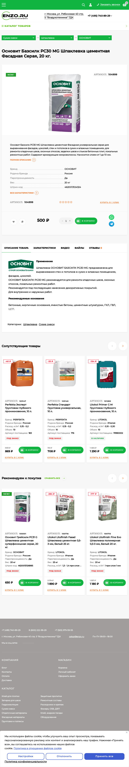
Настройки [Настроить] (25, 756)
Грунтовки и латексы (13, 721)
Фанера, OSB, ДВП (50, 708)
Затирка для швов (11, 700)
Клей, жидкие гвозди (51, 713)
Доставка (7, 680)
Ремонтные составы (50, 700)
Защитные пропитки (51, 696)
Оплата (5, 676)
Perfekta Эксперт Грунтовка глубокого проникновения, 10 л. (18, 408)
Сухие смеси (47, 324)
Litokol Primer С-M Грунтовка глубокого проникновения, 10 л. (103, 408)
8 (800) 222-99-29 (37, 630)
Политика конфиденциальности (26, 761)
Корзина (62, 667)
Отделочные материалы (14, 713)
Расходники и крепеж (51, 704)
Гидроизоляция (10, 704)
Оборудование (48, 717)
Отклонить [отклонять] (64, 756)
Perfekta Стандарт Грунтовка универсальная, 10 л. (64, 408)
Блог (4, 667)
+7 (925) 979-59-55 (64, 630)
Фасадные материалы (13, 717)
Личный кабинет (67, 672)
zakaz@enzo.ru (76, 636)
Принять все (104, 756)
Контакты (7, 672)
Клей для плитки (10, 696)
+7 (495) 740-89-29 (99, 15)
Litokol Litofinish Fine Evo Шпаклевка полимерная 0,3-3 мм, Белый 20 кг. (105, 540)
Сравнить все (55, 478)
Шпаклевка (30, 324)
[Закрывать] (126, 732)
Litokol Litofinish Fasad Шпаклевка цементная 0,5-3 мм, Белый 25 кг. (64, 540)
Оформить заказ (66, 676)
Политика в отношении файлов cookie (37, 748)
